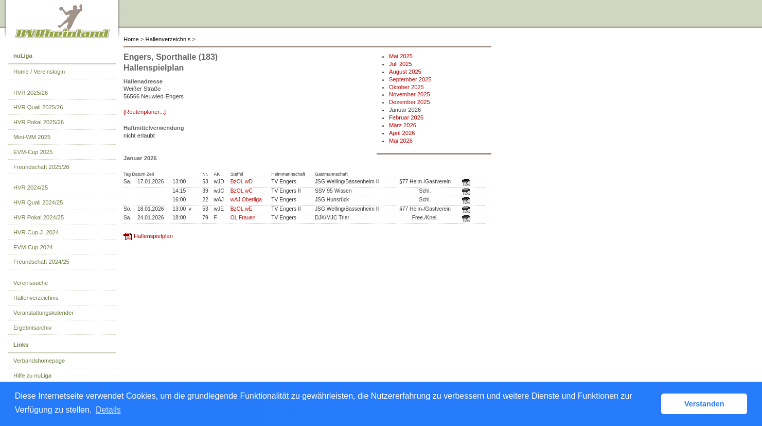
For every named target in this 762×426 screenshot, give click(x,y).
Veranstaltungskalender (43, 313)
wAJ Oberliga (246, 199)
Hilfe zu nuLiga (32, 375)
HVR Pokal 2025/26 (38, 122)
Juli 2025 (400, 64)
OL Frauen (243, 217)
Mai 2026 (401, 141)
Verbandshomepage (39, 360)
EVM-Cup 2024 (33, 247)
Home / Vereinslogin (39, 72)
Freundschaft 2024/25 (41, 262)
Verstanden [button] (704, 404)
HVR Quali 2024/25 (38, 202)
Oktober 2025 (406, 87)
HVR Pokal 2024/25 (38, 217)
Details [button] (108, 409)
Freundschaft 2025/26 (41, 167)
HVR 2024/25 (30, 187)
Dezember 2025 (409, 102)
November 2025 (409, 94)
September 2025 (410, 79)
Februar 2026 (406, 117)
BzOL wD (242, 181)
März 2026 (402, 125)
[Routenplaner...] (144, 112)
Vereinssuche (30, 283)
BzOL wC (242, 191)
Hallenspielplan (153, 236)
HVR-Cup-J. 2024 (36, 232)
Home (131, 39)
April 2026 (402, 133)
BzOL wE (242, 209)
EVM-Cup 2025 (33, 152)
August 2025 (405, 72)
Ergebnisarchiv (32, 328)
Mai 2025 (401, 56)
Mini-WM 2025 (31, 137)
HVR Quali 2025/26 (38, 107)
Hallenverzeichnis (168, 39)
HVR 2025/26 (30, 93)
